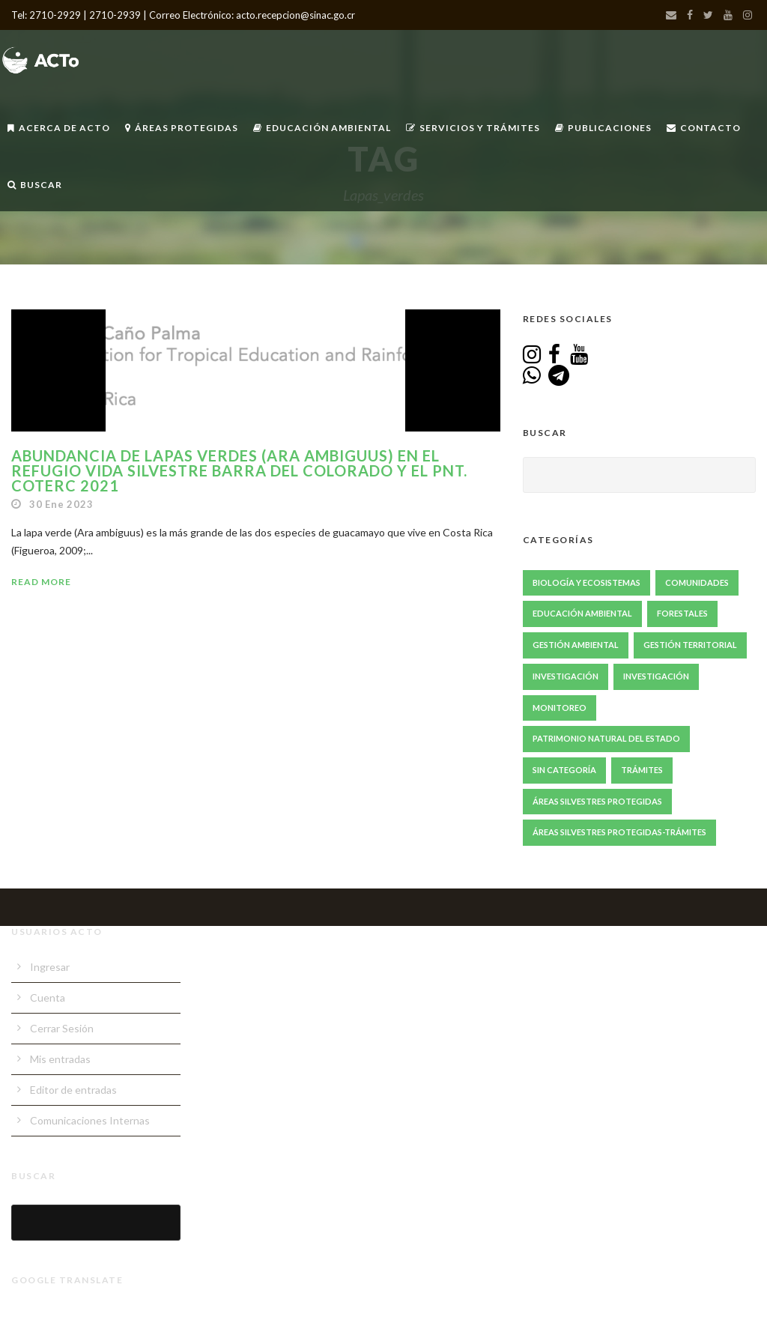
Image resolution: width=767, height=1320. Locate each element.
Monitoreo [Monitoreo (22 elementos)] (559, 707)
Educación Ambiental (322, 127)
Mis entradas (60, 1059)
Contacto (704, 127)
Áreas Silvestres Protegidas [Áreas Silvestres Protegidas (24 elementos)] (597, 801)
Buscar (34, 184)
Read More (41, 581)
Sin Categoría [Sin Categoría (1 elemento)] (564, 770)
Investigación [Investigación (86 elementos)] (565, 676)
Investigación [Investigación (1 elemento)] (656, 676)
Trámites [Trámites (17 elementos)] (642, 770)
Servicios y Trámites (473, 127)
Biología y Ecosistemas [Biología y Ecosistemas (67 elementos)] (586, 582)
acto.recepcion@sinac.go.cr (295, 15)
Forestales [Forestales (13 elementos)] (682, 613)
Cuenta (47, 997)
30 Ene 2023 (61, 504)
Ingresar (50, 966)
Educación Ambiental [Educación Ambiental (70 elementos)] (582, 613)
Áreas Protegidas (181, 127)
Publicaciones (603, 127)
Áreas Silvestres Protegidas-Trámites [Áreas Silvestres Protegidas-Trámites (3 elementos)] (619, 832)
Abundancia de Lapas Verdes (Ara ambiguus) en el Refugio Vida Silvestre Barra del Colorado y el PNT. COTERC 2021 (239, 470)
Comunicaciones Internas (90, 1120)
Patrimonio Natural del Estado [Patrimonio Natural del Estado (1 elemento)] (606, 738)
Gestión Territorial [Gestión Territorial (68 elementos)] (690, 645)
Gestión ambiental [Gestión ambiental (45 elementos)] (576, 645)
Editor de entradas (73, 1089)
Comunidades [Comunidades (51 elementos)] (697, 582)
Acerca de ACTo (58, 127)
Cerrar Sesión (62, 1028)
